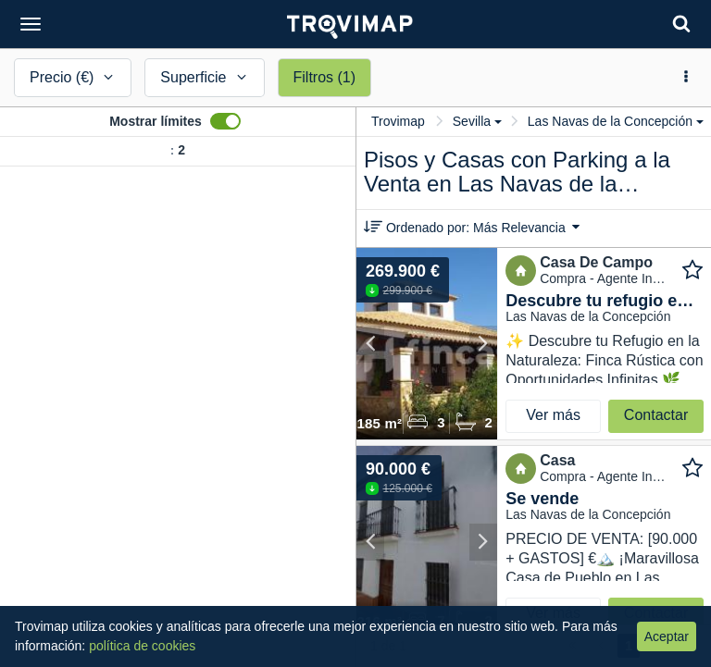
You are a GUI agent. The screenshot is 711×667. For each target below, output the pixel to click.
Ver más (553, 415)
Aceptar (666, 636)
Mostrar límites (155, 121)
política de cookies (142, 645)
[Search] (681, 23)
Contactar (656, 415)
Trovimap (398, 121)
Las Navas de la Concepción (616, 121)
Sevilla (477, 121)
